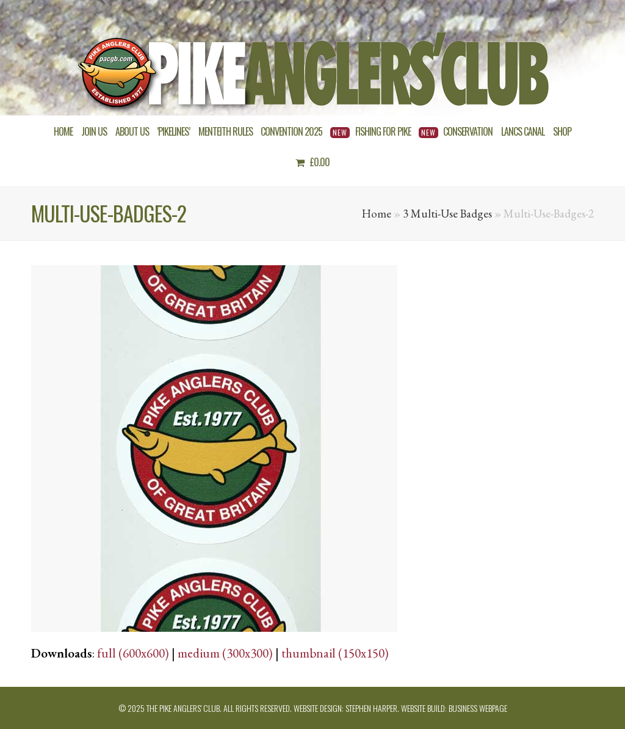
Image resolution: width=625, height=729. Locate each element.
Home (376, 213)
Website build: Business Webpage (454, 708)
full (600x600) (133, 653)
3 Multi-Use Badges (447, 213)
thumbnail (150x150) (335, 653)
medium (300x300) (225, 653)
